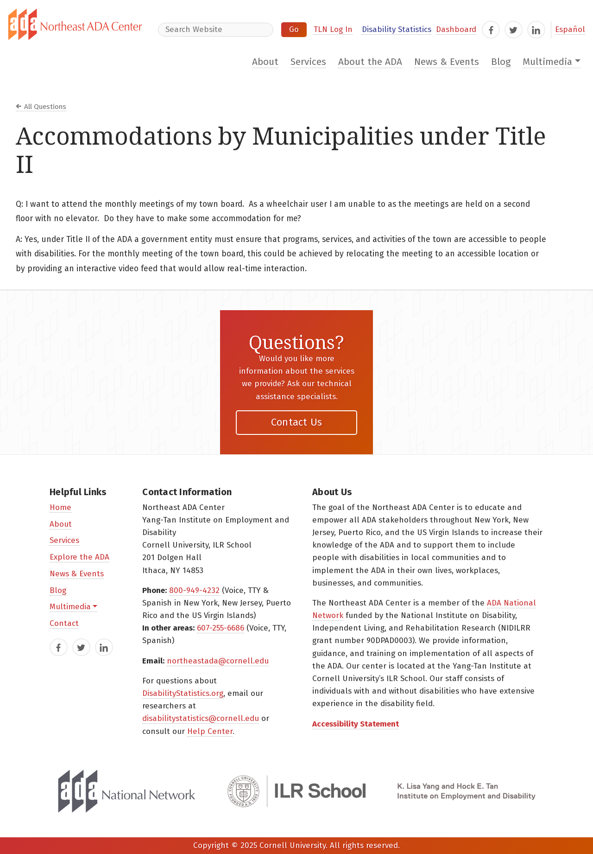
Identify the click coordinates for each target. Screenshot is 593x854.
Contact (64, 623)
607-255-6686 (220, 628)
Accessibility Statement (355, 724)
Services (308, 62)
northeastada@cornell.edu (218, 661)
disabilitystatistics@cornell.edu (200, 718)
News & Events (446, 62)
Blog (501, 62)
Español (570, 29)
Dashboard (456, 29)
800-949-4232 (194, 590)
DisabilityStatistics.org (182, 693)
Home (60, 507)
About (265, 62)
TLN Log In (333, 29)
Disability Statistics (396, 29)
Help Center (210, 731)
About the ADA (370, 62)
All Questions (45, 106)
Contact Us (296, 422)
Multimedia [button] (547, 62)
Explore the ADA (79, 557)
